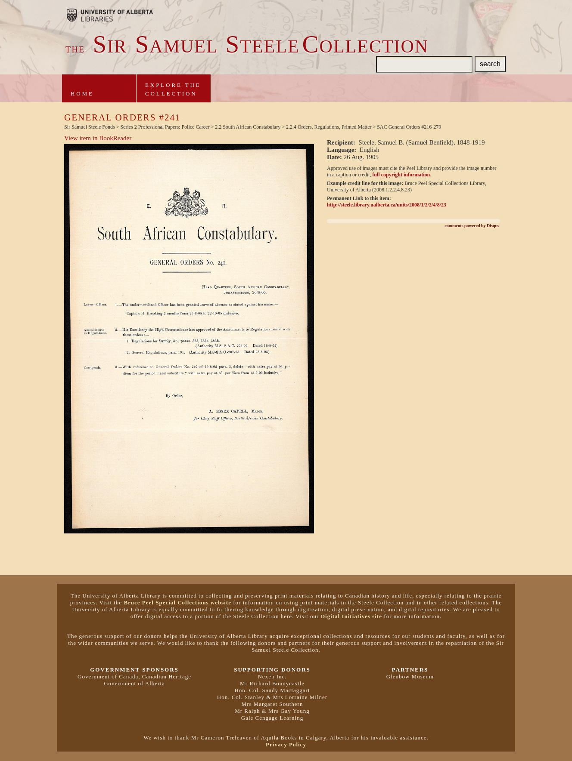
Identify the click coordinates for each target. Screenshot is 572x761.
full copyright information (401, 175)
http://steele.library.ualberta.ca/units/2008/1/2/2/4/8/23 (386, 205)
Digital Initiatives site (351, 616)
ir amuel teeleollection (247, 46)
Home (82, 93)
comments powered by (472, 225)
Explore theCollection (173, 89)
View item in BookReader (97, 138)
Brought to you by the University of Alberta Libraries (110, 15)
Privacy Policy (286, 744)
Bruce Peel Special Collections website (177, 602)
